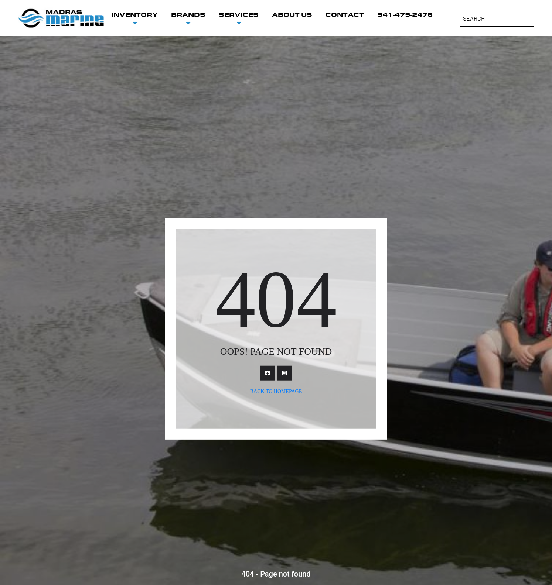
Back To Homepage (276, 391)
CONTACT (345, 14)
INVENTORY (134, 14)
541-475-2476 (405, 14)
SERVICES (239, 14)
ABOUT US (292, 14)
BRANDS (188, 14)
